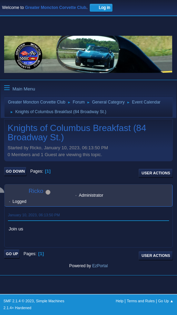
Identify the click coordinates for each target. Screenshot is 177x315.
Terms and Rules (141, 301)
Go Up (12, 254)
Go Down (15, 171)
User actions (155, 173)
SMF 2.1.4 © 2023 (18, 301)
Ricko (36, 191)
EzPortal (100, 265)
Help (120, 301)
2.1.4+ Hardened (17, 308)
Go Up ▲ (166, 301)
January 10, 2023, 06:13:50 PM (34, 215)
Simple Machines (50, 301)
